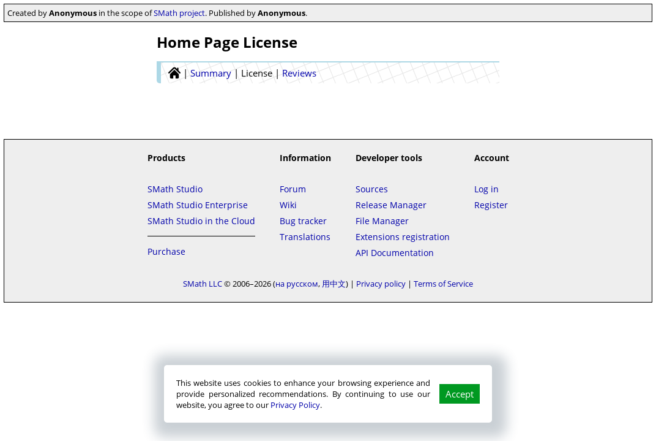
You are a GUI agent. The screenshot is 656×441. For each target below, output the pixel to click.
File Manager (382, 221)
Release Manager (391, 205)
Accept (459, 394)
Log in (486, 189)
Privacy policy (381, 283)
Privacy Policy (295, 404)
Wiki (288, 205)
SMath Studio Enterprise (197, 205)
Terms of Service (443, 283)
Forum (293, 189)
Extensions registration (403, 237)
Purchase (166, 251)
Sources (372, 189)
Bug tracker (303, 221)
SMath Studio (175, 189)
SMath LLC (202, 283)
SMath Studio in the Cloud (201, 221)
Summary (210, 73)
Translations (305, 237)
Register (491, 205)
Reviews (299, 73)
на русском (296, 283)
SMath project (179, 12)
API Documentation (395, 252)
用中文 (334, 283)
